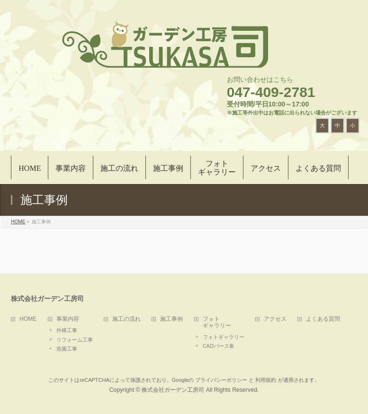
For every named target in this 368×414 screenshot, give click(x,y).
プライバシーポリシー (221, 380)
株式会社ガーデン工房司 (173, 390)
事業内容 (67, 319)
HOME (27, 319)
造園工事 (66, 349)
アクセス (275, 319)
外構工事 (66, 330)
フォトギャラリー (223, 337)
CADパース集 (218, 346)
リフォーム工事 (74, 340)
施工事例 (171, 319)
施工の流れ (126, 319)
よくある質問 (323, 319)
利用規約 (265, 380)
